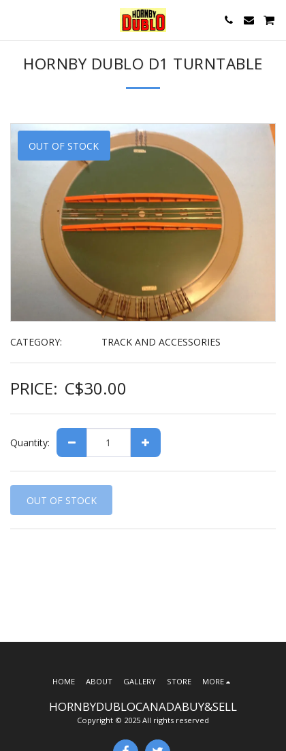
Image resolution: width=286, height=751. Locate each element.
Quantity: (30, 442)
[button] (15, 19)
